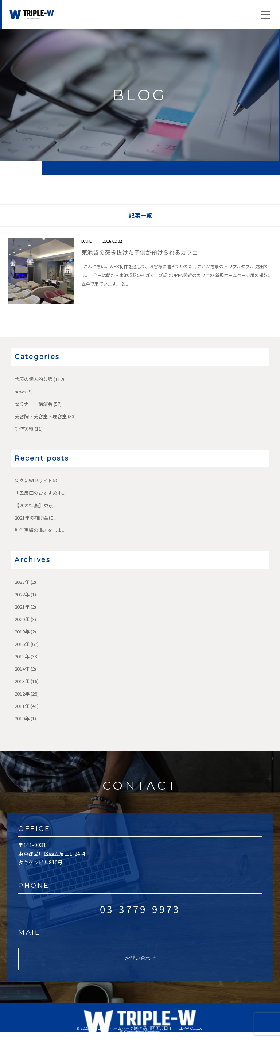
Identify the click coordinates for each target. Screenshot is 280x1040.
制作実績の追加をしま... (40, 530)
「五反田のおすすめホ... (40, 492)
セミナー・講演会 (33, 403)
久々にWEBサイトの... (38, 480)
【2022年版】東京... (36, 505)
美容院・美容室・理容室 (41, 416)
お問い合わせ (140, 958)
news (20, 391)
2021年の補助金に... (36, 517)
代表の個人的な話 (33, 378)
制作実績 (24, 428)
